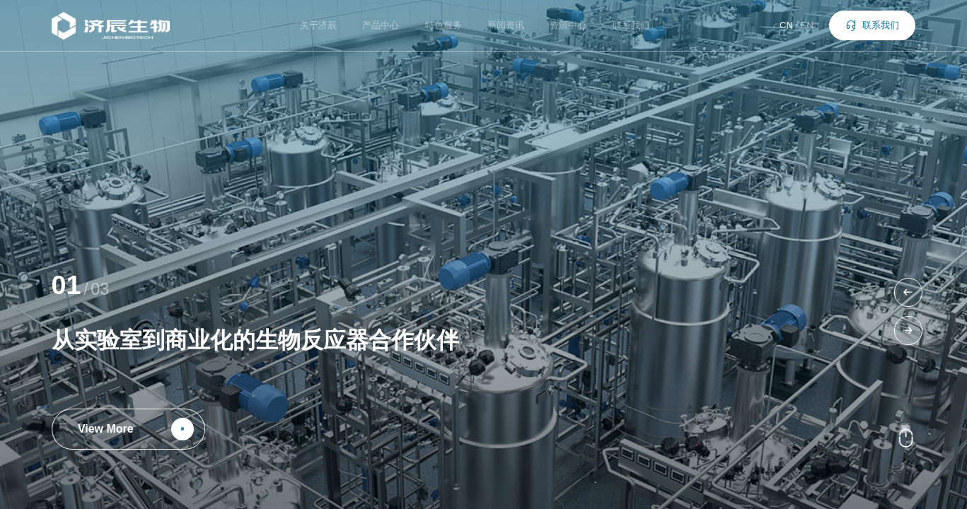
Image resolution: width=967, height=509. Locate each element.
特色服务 (443, 25)
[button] (908, 292)
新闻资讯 (505, 25)
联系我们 (631, 25)
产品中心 (380, 25)
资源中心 (568, 25)
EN (807, 25)
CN (786, 25)
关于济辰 (318, 25)
